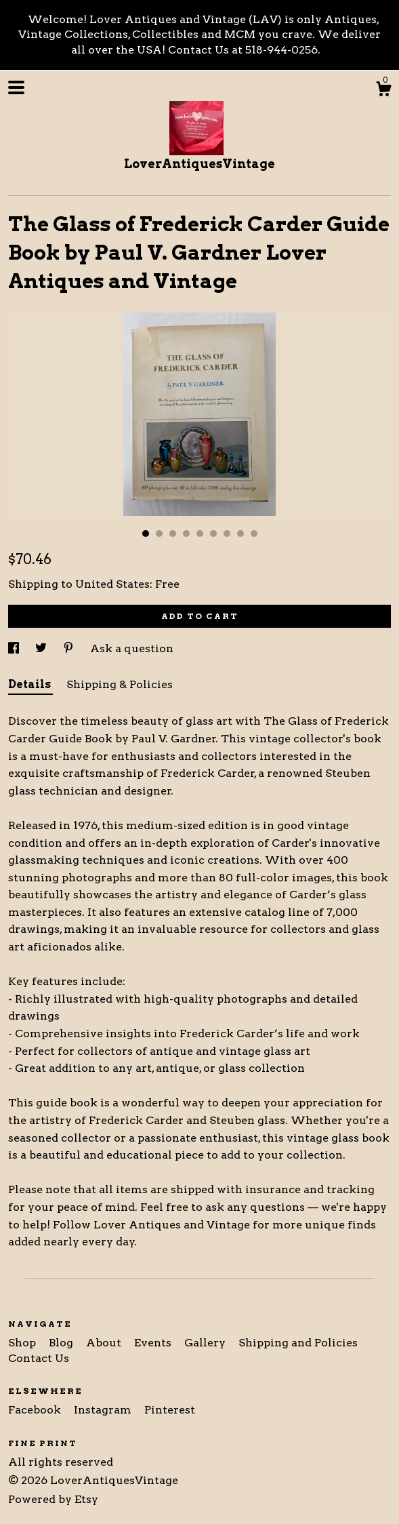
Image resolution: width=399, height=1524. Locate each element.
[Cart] (383, 91)
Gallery (206, 1342)
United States (112, 584)
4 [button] (186, 533)
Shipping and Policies (298, 1342)
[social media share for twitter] (42, 648)
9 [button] (254, 533)
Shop (23, 1342)
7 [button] (227, 533)
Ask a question (131, 648)
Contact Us (38, 1358)
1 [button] (145, 533)
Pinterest (169, 1409)
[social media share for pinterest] (70, 648)
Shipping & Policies (119, 684)
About (105, 1342)
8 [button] (240, 533)
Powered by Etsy (53, 1499)
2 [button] (159, 533)
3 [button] (172, 533)
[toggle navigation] (16, 87)
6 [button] (213, 533)
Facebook (36, 1409)
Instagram (104, 1409)
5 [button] (199, 533)
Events (154, 1342)
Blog (62, 1342)
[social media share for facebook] (15, 648)
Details (30, 684)
